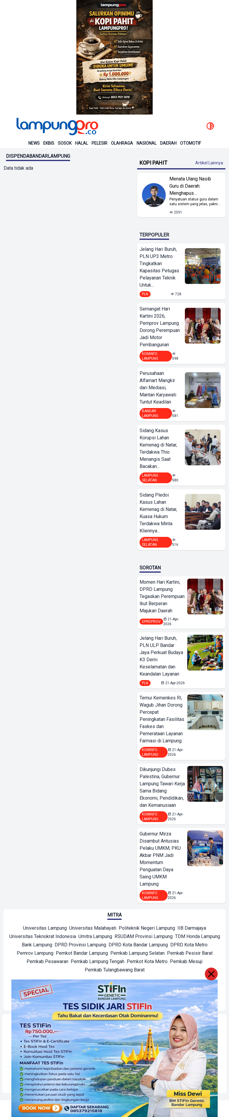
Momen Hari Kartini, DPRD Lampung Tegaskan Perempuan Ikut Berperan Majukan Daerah (162, 596)
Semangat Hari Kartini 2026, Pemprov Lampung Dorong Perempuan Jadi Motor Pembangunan (160, 326)
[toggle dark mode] (210, 126)
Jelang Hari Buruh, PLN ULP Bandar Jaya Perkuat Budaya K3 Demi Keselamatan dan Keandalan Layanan (161, 656)
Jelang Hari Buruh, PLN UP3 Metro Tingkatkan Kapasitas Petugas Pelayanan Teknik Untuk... (159, 267)
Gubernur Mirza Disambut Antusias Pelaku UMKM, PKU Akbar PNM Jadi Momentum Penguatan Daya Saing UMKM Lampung (160, 859)
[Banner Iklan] (114, 57)
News (34, 143)
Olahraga (122, 143)
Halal (81, 143)
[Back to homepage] (56, 126)
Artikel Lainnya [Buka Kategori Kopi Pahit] (209, 162)
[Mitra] (45, 929)
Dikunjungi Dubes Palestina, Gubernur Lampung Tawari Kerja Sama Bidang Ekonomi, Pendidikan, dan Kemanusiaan (162, 787)
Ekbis (48, 143)
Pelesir (99, 143)
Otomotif (190, 143)
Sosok (65, 143)
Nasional (147, 143)
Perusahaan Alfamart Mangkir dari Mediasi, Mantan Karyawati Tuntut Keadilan (158, 387)
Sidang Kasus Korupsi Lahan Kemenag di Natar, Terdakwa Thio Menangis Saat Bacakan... (158, 448)
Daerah (168, 143)
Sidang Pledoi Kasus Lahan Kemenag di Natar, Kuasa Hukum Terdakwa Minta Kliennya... (158, 513)
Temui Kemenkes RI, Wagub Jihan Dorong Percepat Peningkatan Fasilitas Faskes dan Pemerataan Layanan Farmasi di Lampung (162, 719)
